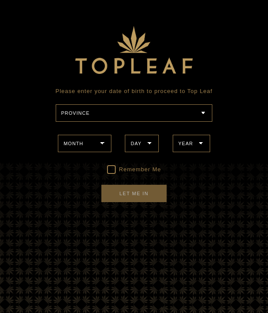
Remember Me (134, 169)
